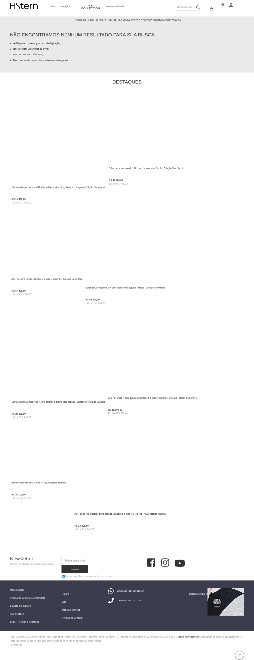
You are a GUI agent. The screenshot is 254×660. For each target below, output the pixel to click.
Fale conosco (17, 608)
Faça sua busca (180, 5)
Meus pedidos (17, 584)
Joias (53, 6)
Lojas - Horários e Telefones (24, 616)
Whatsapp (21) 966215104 (126, 585)
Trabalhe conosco (71, 604)
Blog (64, 596)
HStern (65, 588)
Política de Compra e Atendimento (27, 592)
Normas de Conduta (72, 612)
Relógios (65, 6)
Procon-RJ (16, 639)
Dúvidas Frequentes (20, 600)
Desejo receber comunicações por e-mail (88, 568)
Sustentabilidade (115, 6)
